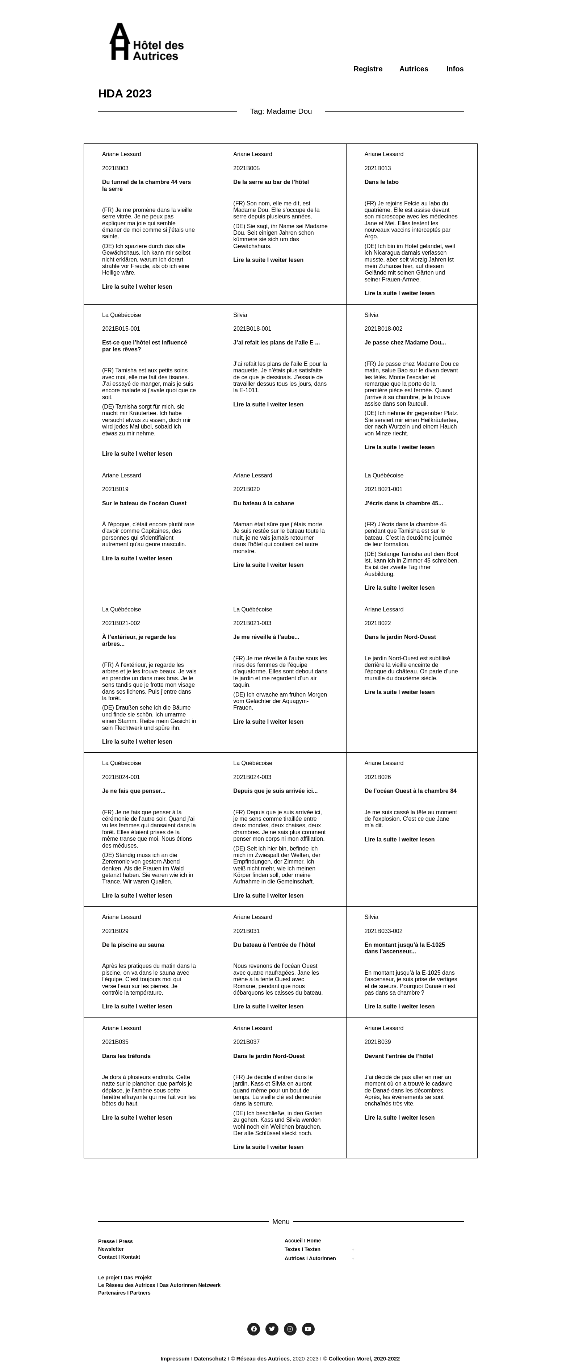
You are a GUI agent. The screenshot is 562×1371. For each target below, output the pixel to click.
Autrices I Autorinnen (310, 1258)
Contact (107, 1257)
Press (125, 1241)
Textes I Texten (302, 1249)
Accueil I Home (303, 1240)
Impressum (174, 1358)
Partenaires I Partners (124, 1293)
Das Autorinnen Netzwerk (189, 1285)
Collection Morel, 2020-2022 (364, 1358)
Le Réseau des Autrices (127, 1285)
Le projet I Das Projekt (125, 1277)
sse (110, 1241)
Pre (102, 1241)
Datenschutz (210, 1358)
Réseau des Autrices (263, 1358)
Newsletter (111, 1249)
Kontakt (130, 1257)
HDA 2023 (125, 93)
